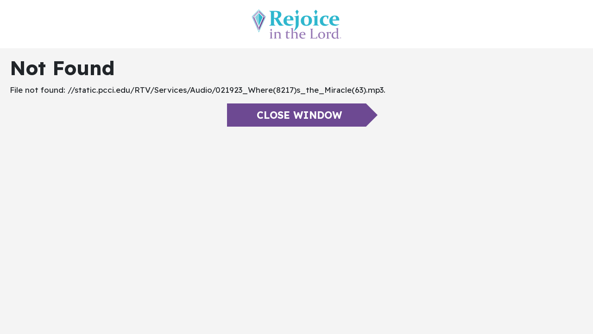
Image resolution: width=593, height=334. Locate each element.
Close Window (299, 115)
